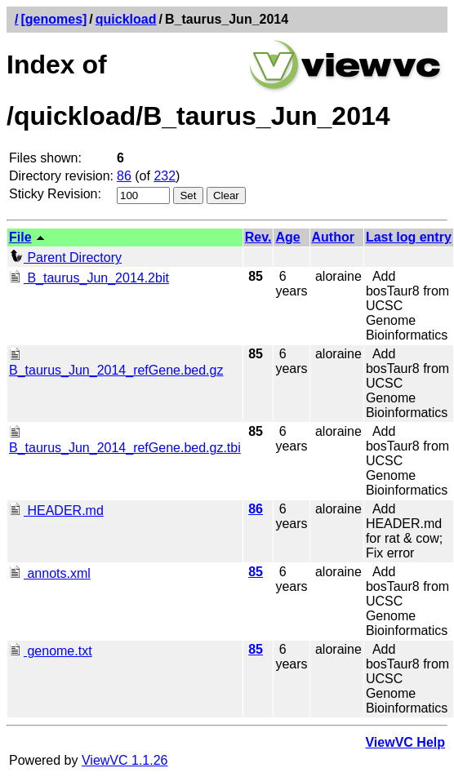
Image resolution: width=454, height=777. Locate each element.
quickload (126, 19)
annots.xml (50, 573)
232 (165, 176)
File (20, 237)
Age (287, 237)
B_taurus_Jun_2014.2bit (89, 278)
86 (124, 176)
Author (333, 237)
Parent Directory (65, 257)
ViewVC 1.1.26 (125, 760)
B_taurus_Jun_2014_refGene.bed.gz (116, 363)
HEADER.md (56, 510)
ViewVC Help (405, 742)
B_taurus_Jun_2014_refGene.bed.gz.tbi (125, 440)
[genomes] (53, 19)
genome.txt (50, 651)
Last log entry (409, 237)
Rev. (258, 237)
